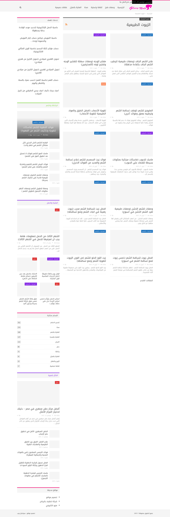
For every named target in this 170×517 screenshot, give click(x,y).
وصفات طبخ (110, 7)
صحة (86, 7)
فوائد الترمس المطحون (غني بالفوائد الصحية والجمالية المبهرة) (32, 453)
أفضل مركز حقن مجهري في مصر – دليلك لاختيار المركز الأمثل (38, 410)
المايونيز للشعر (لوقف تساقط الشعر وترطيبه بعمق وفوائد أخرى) (134, 112)
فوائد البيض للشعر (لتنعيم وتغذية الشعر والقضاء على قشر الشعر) (34, 165)
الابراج (57, 341)
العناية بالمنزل (75, 7)
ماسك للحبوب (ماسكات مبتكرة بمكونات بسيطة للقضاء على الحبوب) (133, 161)
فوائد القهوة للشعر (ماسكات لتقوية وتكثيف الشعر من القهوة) (38, 129)
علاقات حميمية (61, 7)
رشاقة (57, 351)
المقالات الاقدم (146, 280)
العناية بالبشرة (99, 35)
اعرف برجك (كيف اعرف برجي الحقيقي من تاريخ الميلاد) (38, 92)
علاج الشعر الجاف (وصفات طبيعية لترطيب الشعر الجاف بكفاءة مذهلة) (131, 63)
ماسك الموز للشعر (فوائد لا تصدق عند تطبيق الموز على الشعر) (34, 155)
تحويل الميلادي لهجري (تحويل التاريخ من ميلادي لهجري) (38, 71)
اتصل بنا (123, 2)
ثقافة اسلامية (55, 366)
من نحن (129, 2)
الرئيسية (120, 7)
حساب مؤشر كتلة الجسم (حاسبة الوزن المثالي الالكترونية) (38, 50)
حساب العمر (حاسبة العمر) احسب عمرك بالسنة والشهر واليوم (38, 81)
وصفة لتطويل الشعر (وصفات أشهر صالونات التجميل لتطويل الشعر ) (33, 190)
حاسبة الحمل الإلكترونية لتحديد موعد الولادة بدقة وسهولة (38, 29)
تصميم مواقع (51, 497)
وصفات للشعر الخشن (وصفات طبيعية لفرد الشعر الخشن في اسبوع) (134, 210)
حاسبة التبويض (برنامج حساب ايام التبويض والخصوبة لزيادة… (38, 39)
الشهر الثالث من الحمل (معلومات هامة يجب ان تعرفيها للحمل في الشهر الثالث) (39, 237)
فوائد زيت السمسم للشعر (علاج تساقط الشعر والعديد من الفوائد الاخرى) (86, 161)
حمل (57, 210)
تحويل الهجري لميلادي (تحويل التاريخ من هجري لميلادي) (38, 60)
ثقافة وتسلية (96, 7)
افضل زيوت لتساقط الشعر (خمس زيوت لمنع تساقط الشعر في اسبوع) (133, 259)
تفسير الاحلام (55, 322)
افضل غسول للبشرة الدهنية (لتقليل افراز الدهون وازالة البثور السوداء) (33, 464)
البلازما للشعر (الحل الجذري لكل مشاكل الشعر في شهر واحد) (35, 144)
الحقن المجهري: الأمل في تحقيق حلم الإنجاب (34, 433)
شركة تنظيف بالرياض (48, 501)
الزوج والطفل (55, 361)
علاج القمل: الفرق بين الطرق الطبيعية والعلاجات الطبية (36, 443)
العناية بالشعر (147, 35)
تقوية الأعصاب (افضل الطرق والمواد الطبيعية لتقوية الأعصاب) (87, 112)
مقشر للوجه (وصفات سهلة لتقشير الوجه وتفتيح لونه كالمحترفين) (85, 63)
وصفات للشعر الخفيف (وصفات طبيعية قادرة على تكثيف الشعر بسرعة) (35, 177)
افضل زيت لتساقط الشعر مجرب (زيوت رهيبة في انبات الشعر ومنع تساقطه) (86, 210)
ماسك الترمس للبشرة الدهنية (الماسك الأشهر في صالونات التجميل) (35, 475)
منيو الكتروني (51, 505)
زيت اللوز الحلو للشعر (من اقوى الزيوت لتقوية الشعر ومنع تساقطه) (86, 259)
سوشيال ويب (21, 513)
